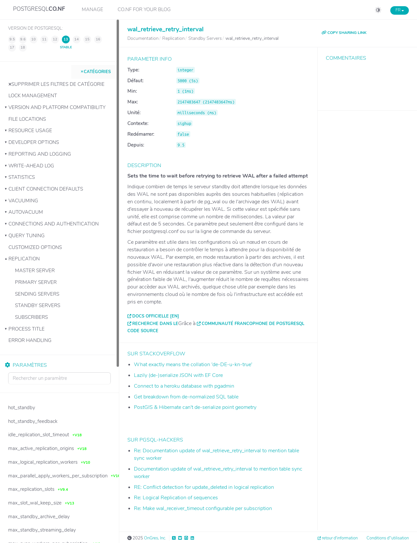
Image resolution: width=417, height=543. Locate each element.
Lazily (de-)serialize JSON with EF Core (178, 375)
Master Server (35, 270)
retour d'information (340, 538)
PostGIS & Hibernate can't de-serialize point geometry (195, 407)
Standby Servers (37, 305)
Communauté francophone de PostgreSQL (253, 324)
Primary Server (36, 282)
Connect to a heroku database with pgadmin (184, 386)
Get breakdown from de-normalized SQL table (186, 396)
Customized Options (35, 247)
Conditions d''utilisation (388, 538)
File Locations (27, 119)
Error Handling (29, 340)
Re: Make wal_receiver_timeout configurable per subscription (203, 508)
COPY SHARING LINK (344, 32)
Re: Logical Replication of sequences (176, 497)
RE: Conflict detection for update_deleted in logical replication (204, 487)
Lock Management (32, 95)
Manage (92, 9)
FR (399, 10)
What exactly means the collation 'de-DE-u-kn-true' (193, 364)
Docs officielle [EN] (155, 316)
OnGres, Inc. (155, 538)
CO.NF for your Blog (144, 9)
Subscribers (31, 317)
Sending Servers (37, 294)
